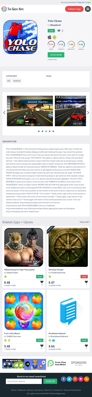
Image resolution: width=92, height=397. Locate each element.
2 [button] (42, 131)
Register (81, 2)
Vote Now (56, 54)
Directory (39, 390)
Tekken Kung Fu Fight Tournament (19, 270)
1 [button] (39, 131)
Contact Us (57, 390)
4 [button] (49, 131)
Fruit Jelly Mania (12, 333)
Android (16, 81)
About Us (48, 390)
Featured (21, 390)
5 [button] (53, 131)
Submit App (74, 9)
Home (13, 390)
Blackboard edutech (57, 333)
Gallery (30, 390)
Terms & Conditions (72, 390)
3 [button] (46, 131)
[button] (4, 112)
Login (88, 2)
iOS (8, 81)
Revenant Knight (56, 270)
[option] (30, 111)
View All (85, 222)
